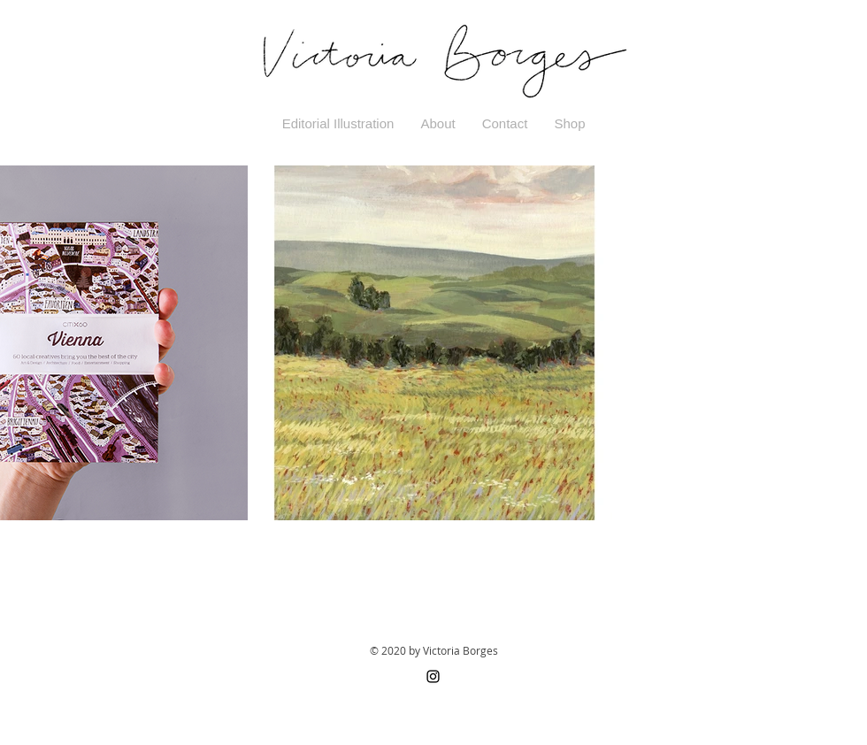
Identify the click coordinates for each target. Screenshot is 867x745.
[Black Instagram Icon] (433, 676)
